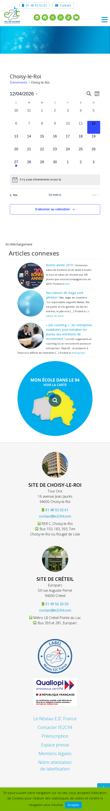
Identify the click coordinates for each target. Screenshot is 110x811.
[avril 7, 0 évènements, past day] (29, 127)
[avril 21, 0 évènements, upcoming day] (29, 153)
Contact (63, 5)
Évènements (18, 82)
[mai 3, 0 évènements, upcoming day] (93, 165)
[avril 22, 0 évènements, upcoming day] (42, 153)
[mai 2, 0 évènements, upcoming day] (80, 165)
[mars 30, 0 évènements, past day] (16, 114)
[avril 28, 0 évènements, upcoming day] (29, 165)
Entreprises (78, 352)
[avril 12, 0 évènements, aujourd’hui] (93, 127)
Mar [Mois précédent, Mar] (14, 195)
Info (67, 283)
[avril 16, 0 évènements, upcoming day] (55, 140)
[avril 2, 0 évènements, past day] (55, 114)
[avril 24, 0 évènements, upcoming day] (67, 153)
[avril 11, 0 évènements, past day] (80, 127)
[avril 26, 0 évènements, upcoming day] (93, 153)
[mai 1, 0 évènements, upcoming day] (67, 165)
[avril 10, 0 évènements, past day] (67, 127)
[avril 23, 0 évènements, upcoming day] (55, 153)
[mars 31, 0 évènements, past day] (29, 114)
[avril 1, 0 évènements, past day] (42, 114)
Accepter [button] (73, 805)
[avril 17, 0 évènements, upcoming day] (67, 140)
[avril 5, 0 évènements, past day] (93, 114)
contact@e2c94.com (55, 516)
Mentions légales (55, 753)
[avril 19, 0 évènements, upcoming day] (93, 140)
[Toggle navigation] (104, 19)
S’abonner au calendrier (52, 209)
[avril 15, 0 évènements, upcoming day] (42, 140)
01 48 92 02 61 (34, 5)
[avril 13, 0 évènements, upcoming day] (16, 140)
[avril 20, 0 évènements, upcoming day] (16, 153)
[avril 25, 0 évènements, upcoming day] (80, 153)
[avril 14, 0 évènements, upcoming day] (29, 140)
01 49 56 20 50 (56, 604)
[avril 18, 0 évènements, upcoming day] (80, 140)
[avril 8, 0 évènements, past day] (42, 127)
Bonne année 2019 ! (60, 265)
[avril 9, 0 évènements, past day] (55, 127)
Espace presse (55, 745)
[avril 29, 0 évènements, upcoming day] (42, 165)
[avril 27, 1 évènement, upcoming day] (16, 165)
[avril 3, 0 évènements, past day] (67, 114)
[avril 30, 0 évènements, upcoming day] (55, 165)
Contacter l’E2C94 (55, 727)
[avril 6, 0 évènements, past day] (16, 127)
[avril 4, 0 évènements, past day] (80, 114)
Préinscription (55, 736)
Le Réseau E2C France (55, 719)
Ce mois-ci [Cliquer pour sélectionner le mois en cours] (55, 194)
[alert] (55, 180)
